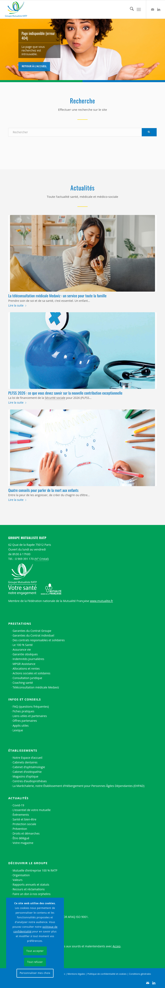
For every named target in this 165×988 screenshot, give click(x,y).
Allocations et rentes (26, 668)
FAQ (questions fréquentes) (30, 706)
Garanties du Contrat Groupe (31, 631)
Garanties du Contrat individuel (33, 635)
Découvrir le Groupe (27, 863)
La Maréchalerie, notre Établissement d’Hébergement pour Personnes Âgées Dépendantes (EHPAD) (78, 786)
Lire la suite (17, 305)
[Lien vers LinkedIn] (159, 9)
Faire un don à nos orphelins (31, 894)
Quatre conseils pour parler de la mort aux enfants (43, 490)
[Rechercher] (130, 9)
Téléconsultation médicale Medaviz (35, 687)
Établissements (22, 750)
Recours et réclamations (28, 889)
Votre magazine (22, 843)
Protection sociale (24, 824)
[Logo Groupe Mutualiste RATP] (17, 9)
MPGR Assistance (23, 664)
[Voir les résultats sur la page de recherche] (149, 132)
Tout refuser (35, 962)
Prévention (19, 829)
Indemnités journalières (28, 659)
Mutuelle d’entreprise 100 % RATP (34, 870)
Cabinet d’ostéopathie (26, 772)
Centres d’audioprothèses (29, 781)
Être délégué (20, 838)
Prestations (19, 623)
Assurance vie (21, 649)
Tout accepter (35, 951)
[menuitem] (130, 9)
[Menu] (139, 9)
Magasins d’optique (25, 776)
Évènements (20, 815)
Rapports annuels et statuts (30, 884)
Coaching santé (22, 683)
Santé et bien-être (24, 819)
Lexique (17, 730)
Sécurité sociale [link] (55, 398)
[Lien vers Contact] (152, 9)
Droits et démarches (25, 833)
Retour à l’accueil (34, 65)
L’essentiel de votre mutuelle (31, 810)
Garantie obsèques (25, 654)
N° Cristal (41, 559)
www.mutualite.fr (101, 601)
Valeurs (17, 880)
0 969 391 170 (24, 559)
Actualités (18, 798)
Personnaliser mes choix (35, 973)
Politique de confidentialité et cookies (106, 973)
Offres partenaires (24, 721)
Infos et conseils (24, 699)
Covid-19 (18, 805)
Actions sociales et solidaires (31, 673)
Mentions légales (76, 973)
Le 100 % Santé (22, 645)
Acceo (116, 946)
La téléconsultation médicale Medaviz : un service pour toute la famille (57, 295)
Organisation (21, 875)
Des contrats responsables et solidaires (38, 640)
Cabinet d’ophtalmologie (28, 767)
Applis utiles (20, 725)
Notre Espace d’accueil (27, 758)
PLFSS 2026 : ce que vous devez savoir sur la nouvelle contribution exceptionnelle (65, 393)
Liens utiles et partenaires (29, 716)
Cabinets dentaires (24, 762)
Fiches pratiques (23, 711)
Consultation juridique (27, 678)
